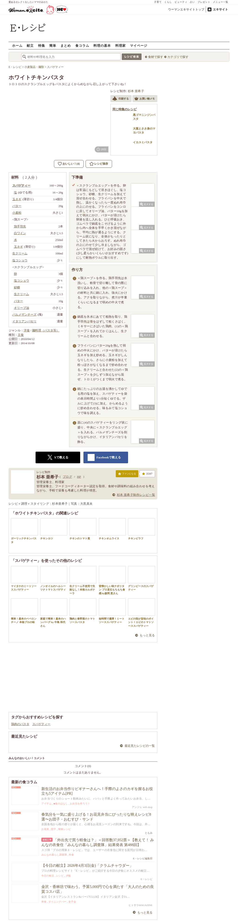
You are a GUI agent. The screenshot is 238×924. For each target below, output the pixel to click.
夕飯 (68, 875)
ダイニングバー (57, 901)
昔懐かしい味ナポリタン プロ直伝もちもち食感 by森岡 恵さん (112, 580)
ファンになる (127, 474)
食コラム (82, 45)
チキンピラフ (141, 529)
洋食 (27, 330)
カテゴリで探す (177, 57)
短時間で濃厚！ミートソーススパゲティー (112, 611)
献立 (30, 45)
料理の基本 (102, 45)
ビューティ (181, 2)
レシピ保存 (101, 163)
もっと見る (147, 635)
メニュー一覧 (220, 2)
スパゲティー (41, 724)
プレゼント (204, 2)
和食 (43, 901)
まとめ (65, 45)
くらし (168, 2)
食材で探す (155, 57)
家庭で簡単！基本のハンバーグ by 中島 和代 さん (53, 612)
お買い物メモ (144, 99)
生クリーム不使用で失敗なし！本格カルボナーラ (82, 580)
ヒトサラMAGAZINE (140, 905)
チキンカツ (53, 529)
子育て (158, 2)
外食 (71, 854)
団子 (53, 829)
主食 (21, 335)
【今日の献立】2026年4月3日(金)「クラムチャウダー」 (87, 865)
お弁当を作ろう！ (80, 803)
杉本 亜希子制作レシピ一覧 (136, 495)
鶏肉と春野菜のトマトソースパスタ (82, 611)
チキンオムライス (112, 529)
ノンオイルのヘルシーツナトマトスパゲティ (53, 578)
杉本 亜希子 (136, 91)
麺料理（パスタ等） (45, 330)
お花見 (45, 829)
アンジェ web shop (142, 807)
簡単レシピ (64, 829)
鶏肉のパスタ (20, 724)
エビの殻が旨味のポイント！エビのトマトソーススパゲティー (141, 612)
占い (192, 2)
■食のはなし (60, 803)
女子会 (72, 901)
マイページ (138, 45)
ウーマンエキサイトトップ (186, 9)
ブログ (67, 476)
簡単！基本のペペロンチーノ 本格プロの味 (24, 611)
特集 (41, 45)
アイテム (46, 803)
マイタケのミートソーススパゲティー (24, 578)
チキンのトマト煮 (82, 529)
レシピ (60, 875)
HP (79, 476)
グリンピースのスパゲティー (141, 578)
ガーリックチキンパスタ (24, 530)
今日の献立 (47, 875)
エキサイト (220, 9)
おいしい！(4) (71, 163)
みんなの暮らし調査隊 (54, 854)
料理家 (120, 45)
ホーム (17, 45)
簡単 (52, 45)
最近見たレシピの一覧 (140, 745)
